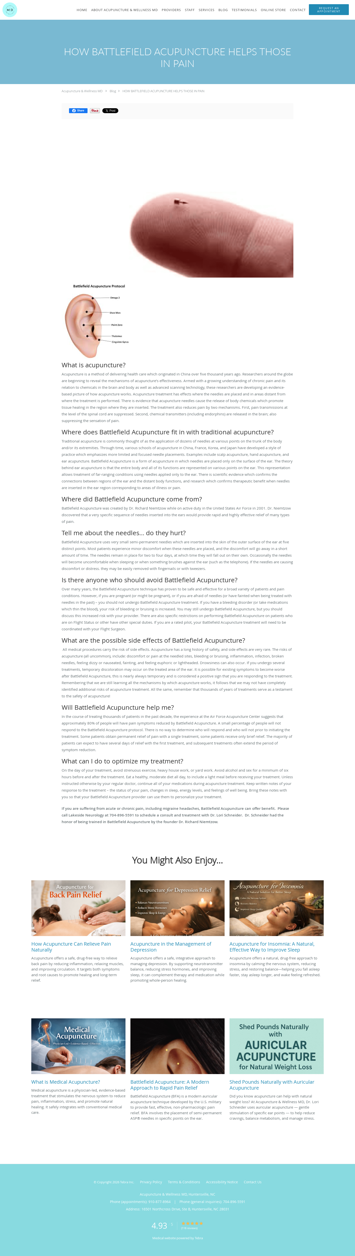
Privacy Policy (151, 1182)
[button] (329, 9)
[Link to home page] (8, 10)
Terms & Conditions (184, 1182)
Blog (113, 91)
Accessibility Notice (222, 1182)
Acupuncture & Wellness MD (82, 91)
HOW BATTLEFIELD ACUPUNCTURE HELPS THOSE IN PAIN (163, 91)
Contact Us (253, 1182)
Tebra (199, 1238)
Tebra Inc (126, 1182)
